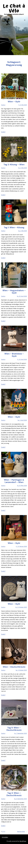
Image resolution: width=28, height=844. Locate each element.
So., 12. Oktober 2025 (21, 607)
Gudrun (3, 105)
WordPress (22, 841)
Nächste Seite (22, 832)
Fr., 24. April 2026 (22, 359)
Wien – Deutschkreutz (14, 667)
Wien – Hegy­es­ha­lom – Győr (14, 291)
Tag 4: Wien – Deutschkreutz (14, 794)
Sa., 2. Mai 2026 (22, 231)
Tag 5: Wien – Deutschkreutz (14, 728)
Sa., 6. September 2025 (20, 799)
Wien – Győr (14, 101)
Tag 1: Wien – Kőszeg (14, 227)
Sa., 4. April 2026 (22, 420)
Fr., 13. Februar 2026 (21, 546)
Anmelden (5, 837)
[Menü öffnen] (25, 20)
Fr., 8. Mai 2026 (23, 105)
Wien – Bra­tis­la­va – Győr (14, 355)
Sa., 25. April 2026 (22, 296)
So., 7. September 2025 (20, 733)
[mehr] (3, 132)
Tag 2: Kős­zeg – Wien (14, 164)
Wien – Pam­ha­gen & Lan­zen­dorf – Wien (14, 481)
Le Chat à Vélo (14, 8)
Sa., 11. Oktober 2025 (21, 670)
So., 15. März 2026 (22, 485)
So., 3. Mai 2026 (22, 168)
